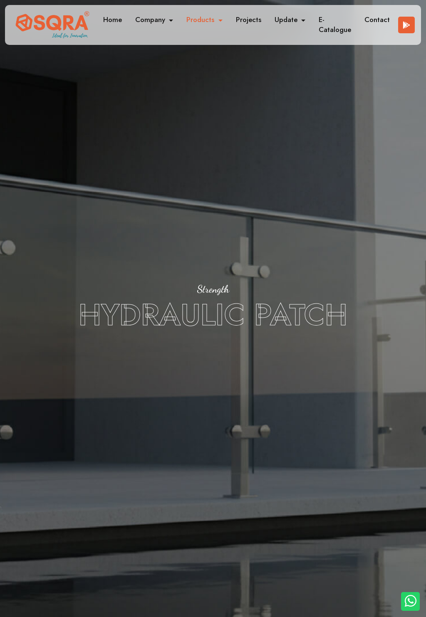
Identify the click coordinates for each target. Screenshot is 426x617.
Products (201, 20)
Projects (248, 20)
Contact (377, 20)
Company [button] (151, 20)
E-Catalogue (335, 25)
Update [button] (287, 20)
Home (112, 20)
